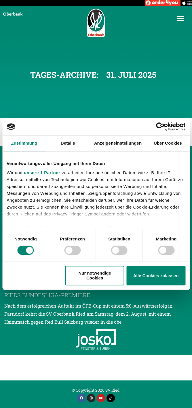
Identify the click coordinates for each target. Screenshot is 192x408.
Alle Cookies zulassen (156, 275)
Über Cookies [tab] (168, 143)
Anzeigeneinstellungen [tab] (118, 143)
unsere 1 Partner (42, 172)
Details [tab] (68, 143)
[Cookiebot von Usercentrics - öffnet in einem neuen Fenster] (160, 126)
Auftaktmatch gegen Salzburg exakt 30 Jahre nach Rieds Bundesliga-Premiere (88, 291)
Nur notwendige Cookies (94, 276)
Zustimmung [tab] (24, 143)
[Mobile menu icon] (180, 18)
